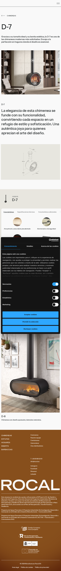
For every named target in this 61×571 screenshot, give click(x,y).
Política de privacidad (42, 567)
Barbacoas (6, 449)
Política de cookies (27, 567)
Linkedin (33, 474)
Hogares (5, 442)
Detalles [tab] (30, 246)
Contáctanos (34, 440)
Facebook (33, 469)
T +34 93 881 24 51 (36, 459)
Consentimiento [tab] (10, 246)
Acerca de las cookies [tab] (49, 246)
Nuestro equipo (35, 438)
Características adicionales (47, 212)
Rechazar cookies (30, 329)
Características (8, 212)
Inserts (5, 446)
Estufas (5, 439)
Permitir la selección (30, 322)
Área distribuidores (36, 446)
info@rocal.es (34, 461)
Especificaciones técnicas (26, 212)
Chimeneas (6, 435)
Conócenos (34, 435)
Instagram (33, 466)
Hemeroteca (34, 443)
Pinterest (33, 471)
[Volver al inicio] (18, 3)
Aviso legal (15, 567)
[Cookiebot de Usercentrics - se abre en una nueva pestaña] (48, 240)
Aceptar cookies (30, 314)
